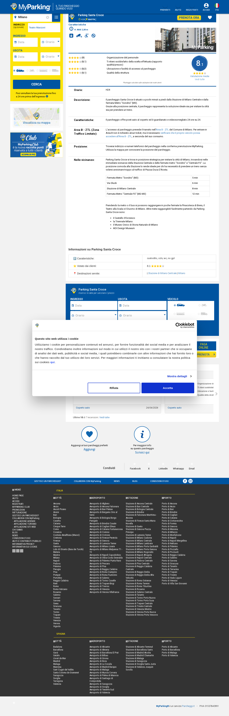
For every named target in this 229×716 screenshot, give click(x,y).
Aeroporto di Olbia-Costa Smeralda (106, 557)
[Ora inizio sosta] (95, 315)
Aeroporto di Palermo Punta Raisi (105, 560)
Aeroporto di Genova (99, 540)
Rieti (55, 583)
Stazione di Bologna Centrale (139, 509)
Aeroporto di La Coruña (101, 664)
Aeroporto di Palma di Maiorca (104, 675)
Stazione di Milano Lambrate (139, 543)
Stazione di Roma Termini (138, 583)
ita (217, 10)
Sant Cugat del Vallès (63, 669)
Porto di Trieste (169, 574)
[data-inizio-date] (27, 42)
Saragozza (58, 675)
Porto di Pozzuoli (170, 552)
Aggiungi (89, 449)
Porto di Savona (169, 560)
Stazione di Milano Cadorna (139, 537)
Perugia (57, 569)
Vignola (56, 626)
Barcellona (58, 649)
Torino (56, 612)
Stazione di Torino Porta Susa (140, 600)
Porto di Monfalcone (171, 535)
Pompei (56, 574)
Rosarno (57, 592)
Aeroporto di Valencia (100, 692)
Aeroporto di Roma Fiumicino (103, 574)
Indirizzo (19, 26)
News (117, 481)
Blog (134, 481)
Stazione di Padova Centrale (139, 560)
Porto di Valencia (170, 655)
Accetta (168, 387)
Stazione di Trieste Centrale (139, 606)
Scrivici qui (142, 452)
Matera (56, 552)
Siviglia (56, 678)
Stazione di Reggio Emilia (138, 572)
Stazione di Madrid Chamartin (140, 655)
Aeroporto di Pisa (98, 566)
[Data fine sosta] (144, 305)
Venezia (57, 620)
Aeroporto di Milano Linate (102, 546)
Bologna (57, 517)
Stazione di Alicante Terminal (139, 646)
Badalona (57, 646)
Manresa (57, 667)
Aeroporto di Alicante (100, 646)
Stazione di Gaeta (134, 526)
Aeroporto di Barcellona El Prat (104, 652)
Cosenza (57, 532)
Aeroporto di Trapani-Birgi (102, 583)
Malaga (56, 664)
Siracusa (57, 606)
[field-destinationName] (33, 17)
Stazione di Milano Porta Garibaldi (142, 546)
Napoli (56, 560)
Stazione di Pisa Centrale (137, 563)
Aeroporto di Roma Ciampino (103, 572)
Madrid (56, 661)
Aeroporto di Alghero (99, 503)
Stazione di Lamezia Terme (138, 535)
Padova (56, 563)
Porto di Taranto (169, 566)
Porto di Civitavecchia (172, 520)
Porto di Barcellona (171, 649)
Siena (55, 603)
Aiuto (178, 7)
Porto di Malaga (169, 652)
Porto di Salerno (169, 557)
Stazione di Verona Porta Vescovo (142, 614)
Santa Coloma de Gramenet (66, 672)
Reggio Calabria (60, 580)
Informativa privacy (23, 544)
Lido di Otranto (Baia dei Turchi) (68, 549)
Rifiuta (114, 387)
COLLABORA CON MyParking (87, 481)
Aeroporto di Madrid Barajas (103, 667)
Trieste (56, 617)
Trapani (56, 614)
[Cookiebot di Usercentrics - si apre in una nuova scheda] (178, 325)
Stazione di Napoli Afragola (139, 555)
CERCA (36, 84)
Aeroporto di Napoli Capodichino (105, 555)
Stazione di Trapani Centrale (139, 603)
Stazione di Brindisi (135, 512)
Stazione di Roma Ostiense (138, 580)
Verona (56, 623)
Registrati (192, 7)
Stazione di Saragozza (136, 661)
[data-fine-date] (27, 56)
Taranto (56, 609)
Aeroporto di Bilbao (99, 655)
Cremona (57, 537)
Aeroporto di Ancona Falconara (104, 506)
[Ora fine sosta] (144, 315)
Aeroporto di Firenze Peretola (103, 537)
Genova (56, 546)
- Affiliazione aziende (23, 521)
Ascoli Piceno (59, 509)
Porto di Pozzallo (170, 549)
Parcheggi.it (188, 706)
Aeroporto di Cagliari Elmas (103, 526)
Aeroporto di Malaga (99, 669)
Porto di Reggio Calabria (173, 555)
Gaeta (56, 543)
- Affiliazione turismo (24, 523)
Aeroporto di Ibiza (98, 661)
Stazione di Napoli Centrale (139, 557)
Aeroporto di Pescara (100, 563)
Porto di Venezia (169, 580)
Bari (55, 514)
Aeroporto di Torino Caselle (103, 580)
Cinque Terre (59, 526)
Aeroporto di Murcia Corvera (103, 672)
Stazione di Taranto (135, 594)
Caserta (57, 520)
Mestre (56, 555)
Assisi (56, 512)
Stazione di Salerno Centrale (139, 592)
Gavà (55, 652)
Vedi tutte (104, 417)
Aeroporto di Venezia (99, 589)
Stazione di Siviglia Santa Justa (141, 664)
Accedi (206, 10)
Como (56, 529)
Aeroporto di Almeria (99, 649)
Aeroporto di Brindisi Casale (103, 523)
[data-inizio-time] (52, 42)
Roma (56, 586)
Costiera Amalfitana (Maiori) (66, 535)
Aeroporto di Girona (99, 658)
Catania (56, 523)
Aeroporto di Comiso (99, 532)
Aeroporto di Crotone (100, 535)
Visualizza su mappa (36, 122)
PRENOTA (206, 354)
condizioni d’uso (159, 481)
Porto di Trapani (169, 572)
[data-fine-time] (52, 56)
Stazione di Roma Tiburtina (138, 586)
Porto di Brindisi (169, 512)
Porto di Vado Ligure (172, 577)
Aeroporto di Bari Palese (101, 509)
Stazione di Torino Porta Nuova (140, 597)
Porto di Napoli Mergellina (174, 540)
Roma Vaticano (60, 589)
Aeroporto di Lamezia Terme (103, 543)
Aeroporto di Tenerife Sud (102, 689)
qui (52, 361)
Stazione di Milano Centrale (162, 273)
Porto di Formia (169, 523)
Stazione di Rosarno (135, 589)
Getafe (56, 655)
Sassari (56, 597)
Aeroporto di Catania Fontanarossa (106, 529)
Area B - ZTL (162, 129)
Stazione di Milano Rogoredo (139, 552)
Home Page (18, 495)
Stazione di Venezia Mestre (138, 609)
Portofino (57, 577)
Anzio (56, 506)
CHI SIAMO (17, 529)
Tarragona (58, 681)
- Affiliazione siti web (24, 526)
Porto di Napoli (169, 537)
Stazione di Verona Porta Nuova (141, 612)
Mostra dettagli (177, 376)
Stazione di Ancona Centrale (139, 503)
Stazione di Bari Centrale (137, 506)
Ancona (56, 503)
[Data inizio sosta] (95, 305)
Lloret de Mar (59, 658)
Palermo (57, 566)
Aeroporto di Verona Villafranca (104, 592)
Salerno (56, 594)
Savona (56, 600)
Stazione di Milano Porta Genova (141, 549)
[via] (44, 27)
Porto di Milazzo (170, 532)
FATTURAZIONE (19, 512)
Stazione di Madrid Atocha (138, 652)
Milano (181, 273)
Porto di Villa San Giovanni (174, 583)
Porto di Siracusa (170, 563)
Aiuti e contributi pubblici (26, 541)
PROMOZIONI (18, 509)
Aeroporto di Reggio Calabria (103, 569)
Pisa (55, 572)
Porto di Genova (169, 526)
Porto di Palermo (170, 546)
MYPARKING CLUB (21, 506)
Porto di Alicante (170, 646)
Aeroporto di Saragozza (101, 684)
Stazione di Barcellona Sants (139, 649)
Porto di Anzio (168, 506)
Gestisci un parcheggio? (47, 481)
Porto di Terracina (170, 569)
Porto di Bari (168, 509)
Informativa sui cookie (24, 546)
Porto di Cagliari (169, 514)
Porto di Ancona (169, 503)
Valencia (57, 684)
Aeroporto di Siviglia (99, 686)
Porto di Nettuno (170, 543)
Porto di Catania (169, 517)
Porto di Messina (170, 529)
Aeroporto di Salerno (99, 577)
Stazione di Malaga (135, 658)
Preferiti (165, 7)
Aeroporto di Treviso (99, 586)
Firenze (56, 540)
